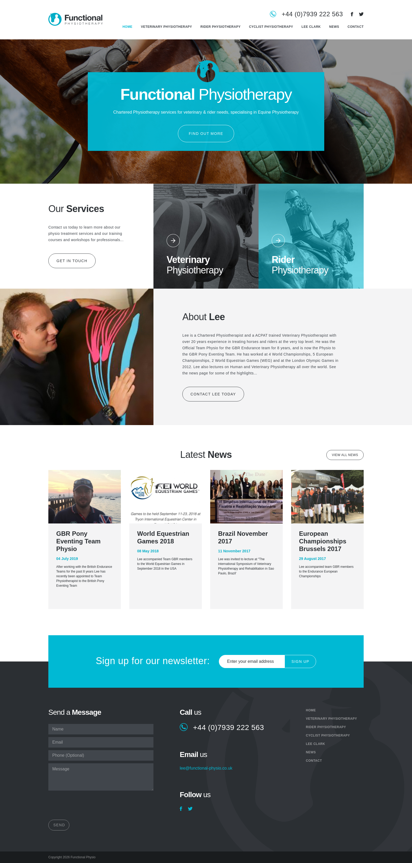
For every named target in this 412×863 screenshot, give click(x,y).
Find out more (206, 133)
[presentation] (88, 807)
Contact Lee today (213, 394)
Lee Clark (311, 26)
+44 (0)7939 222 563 (312, 14)
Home (127, 26)
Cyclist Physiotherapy (271, 26)
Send (59, 825)
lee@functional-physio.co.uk (206, 768)
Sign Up (300, 661)
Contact (356, 26)
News (334, 26)
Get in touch (71, 261)
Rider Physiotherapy (220, 26)
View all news (345, 455)
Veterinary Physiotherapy (166, 26)
